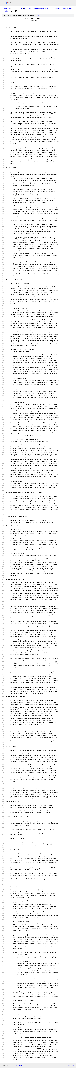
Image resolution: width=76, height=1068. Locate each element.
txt (69, 1065)
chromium (6, 8)
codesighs (5, 11)
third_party (66, 8)
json (72, 1065)
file (38, 15)
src (21, 8)
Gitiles (10, 1065)
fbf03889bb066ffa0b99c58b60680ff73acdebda (41, 8)
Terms (20, 1065)
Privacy (15, 1065)
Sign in (72, 3)
